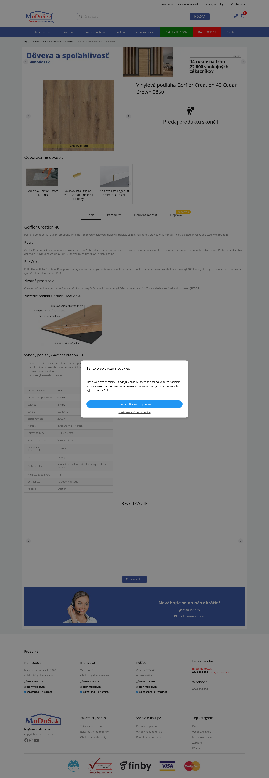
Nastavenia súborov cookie (135, 412)
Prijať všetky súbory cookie (134, 404)
